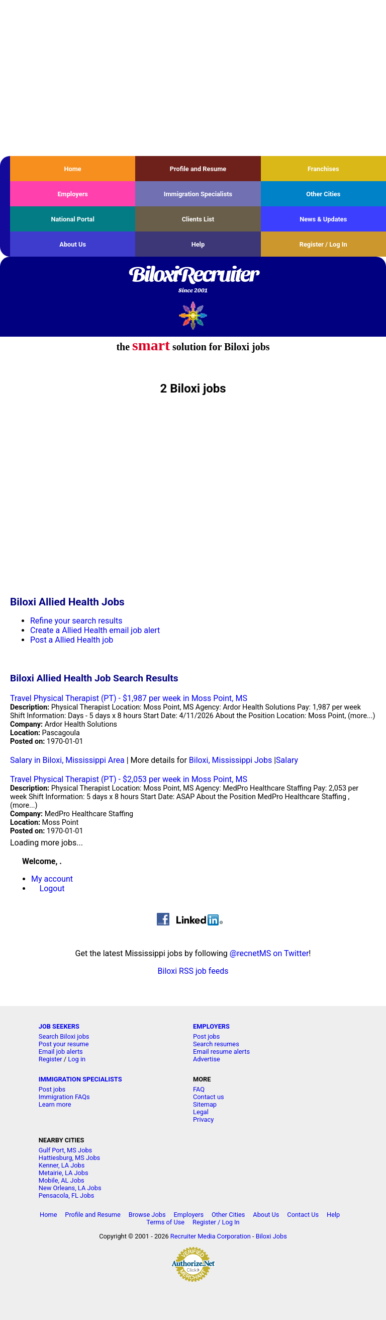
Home (72, 169)
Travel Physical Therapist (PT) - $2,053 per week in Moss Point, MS (128, 779)
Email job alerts (61, 1051)
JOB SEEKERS (59, 1026)
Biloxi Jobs (271, 1236)
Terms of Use (165, 1222)
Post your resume (64, 1044)
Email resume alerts (221, 1051)
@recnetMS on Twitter (269, 953)
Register (50, 1059)
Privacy (203, 1119)
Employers (72, 194)
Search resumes (216, 1044)
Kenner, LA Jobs (62, 1165)
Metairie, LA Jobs (63, 1173)
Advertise (206, 1059)
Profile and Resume (198, 169)
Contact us (208, 1097)
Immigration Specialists (198, 194)
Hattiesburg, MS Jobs (69, 1157)
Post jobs (206, 1036)
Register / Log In (323, 244)
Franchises (323, 169)
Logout (52, 888)
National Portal (72, 219)
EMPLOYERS (211, 1026)
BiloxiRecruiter (193, 280)
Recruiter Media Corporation (210, 1236)
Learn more (55, 1104)
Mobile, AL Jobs (61, 1180)
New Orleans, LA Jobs (70, 1188)
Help (198, 244)
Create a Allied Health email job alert (95, 630)
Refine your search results (76, 621)
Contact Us (303, 1214)
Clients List (198, 219)
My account (52, 879)
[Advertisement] (193, 78)
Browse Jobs (147, 1214)
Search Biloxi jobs (64, 1036)
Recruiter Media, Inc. (193, 315)
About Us (72, 244)
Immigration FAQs (64, 1097)
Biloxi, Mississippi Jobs (230, 760)
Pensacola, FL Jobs (66, 1195)
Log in (76, 1059)
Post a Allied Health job (71, 640)
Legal (201, 1112)
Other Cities (323, 194)
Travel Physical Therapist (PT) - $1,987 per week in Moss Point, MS (128, 698)
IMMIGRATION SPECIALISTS (80, 1079)
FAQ (199, 1089)
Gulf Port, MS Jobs (65, 1150)
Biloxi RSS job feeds (193, 971)
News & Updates (323, 219)
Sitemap (205, 1104)
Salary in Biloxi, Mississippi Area (67, 760)
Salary (287, 760)
